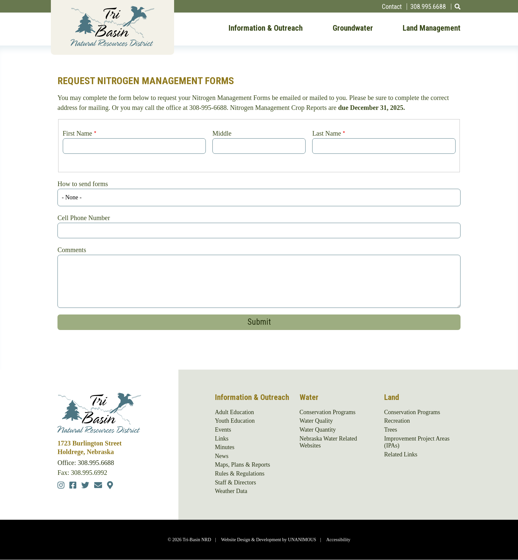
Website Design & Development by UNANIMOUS (268, 539)
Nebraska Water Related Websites (328, 442)
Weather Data (231, 491)
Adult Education (234, 412)
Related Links (400, 454)
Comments (71, 249)
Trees (390, 429)
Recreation (397, 420)
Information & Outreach (265, 28)
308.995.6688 (428, 6)
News (221, 456)
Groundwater (353, 28)
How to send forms (82, 183)
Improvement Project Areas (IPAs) (417, 442)
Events (223, 429)
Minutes (224, 447)
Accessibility (338, 539)
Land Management (432, 28)
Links (221, 438)
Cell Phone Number (83, 217)
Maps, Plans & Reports (242, 464)
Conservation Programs (327, 412)
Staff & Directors (235, 482)
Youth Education (235, 420)
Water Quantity (318, 429)
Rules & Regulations (239, 473)
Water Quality (316, 420)
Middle (222, 133)
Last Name (326, 133)
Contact (392, 6)
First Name (77, 133)
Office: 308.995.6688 (85, 462)
